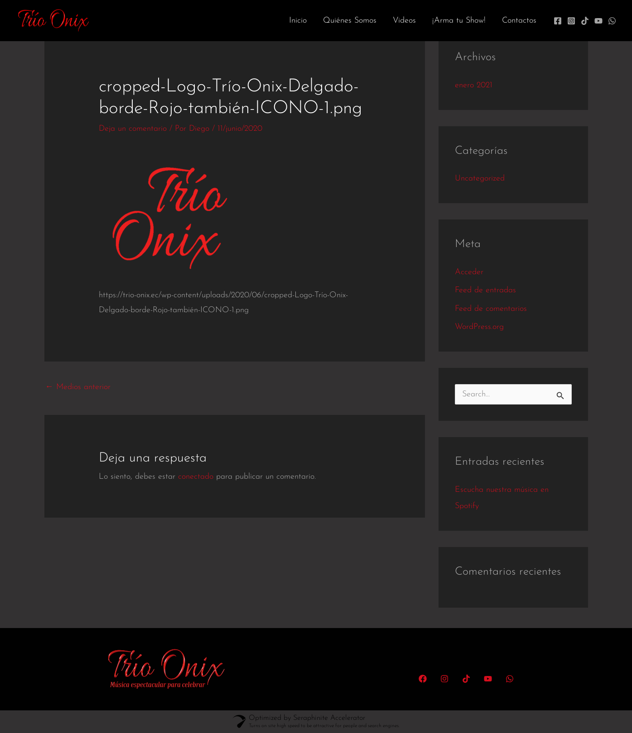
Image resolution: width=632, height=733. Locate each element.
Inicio (298, 20)
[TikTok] (585, 21)
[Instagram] (571, 21)
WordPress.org (479, 327)
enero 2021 (473, 85)
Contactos (519, 20)
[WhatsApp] (612, 21)
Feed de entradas (485, 290)
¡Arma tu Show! (459, 20)
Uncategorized (480, 178)
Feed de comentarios (491, 309)
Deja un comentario (133, 128)
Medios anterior (78, 387)
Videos (404, 20)
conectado (195, 476)
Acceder (469, 272)
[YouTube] (598, 21)
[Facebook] (558, 21)
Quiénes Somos (349, 20)
